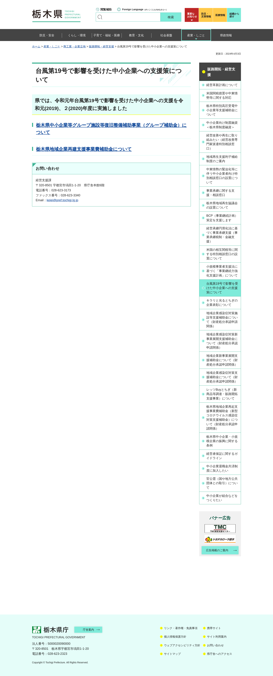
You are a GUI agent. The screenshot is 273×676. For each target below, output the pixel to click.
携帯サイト (214, 628)
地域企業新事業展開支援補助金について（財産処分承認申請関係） (222, 360)
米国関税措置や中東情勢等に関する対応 (222, 95)
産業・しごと (52, 46)
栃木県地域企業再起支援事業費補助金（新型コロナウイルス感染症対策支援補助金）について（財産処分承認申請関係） (222, 417)
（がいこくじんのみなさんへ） (145, 9)
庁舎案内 (88, 629)
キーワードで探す (100, 17)
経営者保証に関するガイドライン (222, 456)
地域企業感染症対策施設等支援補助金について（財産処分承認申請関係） (222, 319)
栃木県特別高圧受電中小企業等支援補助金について (222, 110)
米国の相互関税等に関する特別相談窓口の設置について (222, 254)
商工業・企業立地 (74, 46)
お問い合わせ (215, 645)
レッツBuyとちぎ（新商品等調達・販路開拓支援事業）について (222, 394)
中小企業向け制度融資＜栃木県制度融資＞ (222, 125)
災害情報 (206, 15)
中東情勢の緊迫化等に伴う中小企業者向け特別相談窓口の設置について (222, 176)
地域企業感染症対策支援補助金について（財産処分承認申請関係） (222, 377)
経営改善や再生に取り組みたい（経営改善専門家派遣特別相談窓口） (222, 142)
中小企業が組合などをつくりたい (222, 498)
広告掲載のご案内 (217, 550)
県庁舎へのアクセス (219, 653)
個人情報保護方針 (175, 636)
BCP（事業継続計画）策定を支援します (222, 218)
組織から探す (234, 15)
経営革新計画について (222, 85)
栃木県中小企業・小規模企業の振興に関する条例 (222, 441)
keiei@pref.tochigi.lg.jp (62, 200)
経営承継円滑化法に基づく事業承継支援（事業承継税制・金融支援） (222, 235)
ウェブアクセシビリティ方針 (182, 645)
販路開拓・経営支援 (101, 46)
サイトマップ (172, 653)
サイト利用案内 (217, 636)
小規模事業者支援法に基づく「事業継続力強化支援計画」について (222, 271)
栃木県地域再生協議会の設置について (222, 205)
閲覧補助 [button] (106, 9)
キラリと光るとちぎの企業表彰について (222, 303)
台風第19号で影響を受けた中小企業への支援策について (222, 288)
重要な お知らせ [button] (192, 15)
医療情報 (220, 15)
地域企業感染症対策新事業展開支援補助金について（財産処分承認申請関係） (222, 341)
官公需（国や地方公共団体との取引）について (222, 483)
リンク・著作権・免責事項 (180, 628)
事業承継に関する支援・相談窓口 (220, 193)
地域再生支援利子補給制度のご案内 (222, 159)
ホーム (36, 46)
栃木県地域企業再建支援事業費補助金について (84, 149)
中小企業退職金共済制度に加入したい (222, 468)
